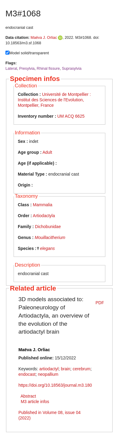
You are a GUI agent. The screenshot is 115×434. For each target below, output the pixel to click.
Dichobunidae (48, 226)
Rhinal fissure (48, 68)
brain (65, 368)
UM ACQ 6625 (71, 116)
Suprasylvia (71, 68)
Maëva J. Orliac (43, 37)
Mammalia (43, 204)
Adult (47, 152)
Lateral (11, 68)
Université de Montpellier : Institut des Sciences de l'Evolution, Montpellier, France (54, 100)
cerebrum (82, 368)
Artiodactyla (44, 215)
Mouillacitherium (50, 237)
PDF (100, 302)
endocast (27, 374)
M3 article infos (35, 401)
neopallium (48, 374)
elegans (47, 248)
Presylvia (27, 68)
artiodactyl (49, 368)
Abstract (28, 396)
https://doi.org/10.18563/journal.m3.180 (55, 385)
